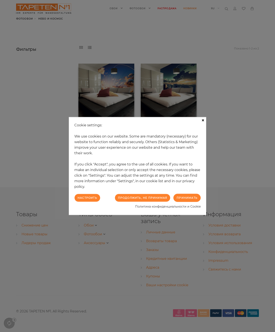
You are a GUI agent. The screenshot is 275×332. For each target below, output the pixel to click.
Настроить (87, 197)
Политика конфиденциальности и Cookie (168, 206)
